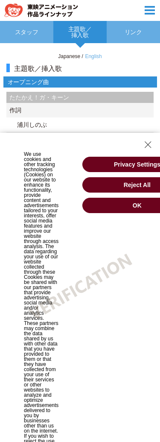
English (93, 56)
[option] (80, 32)
